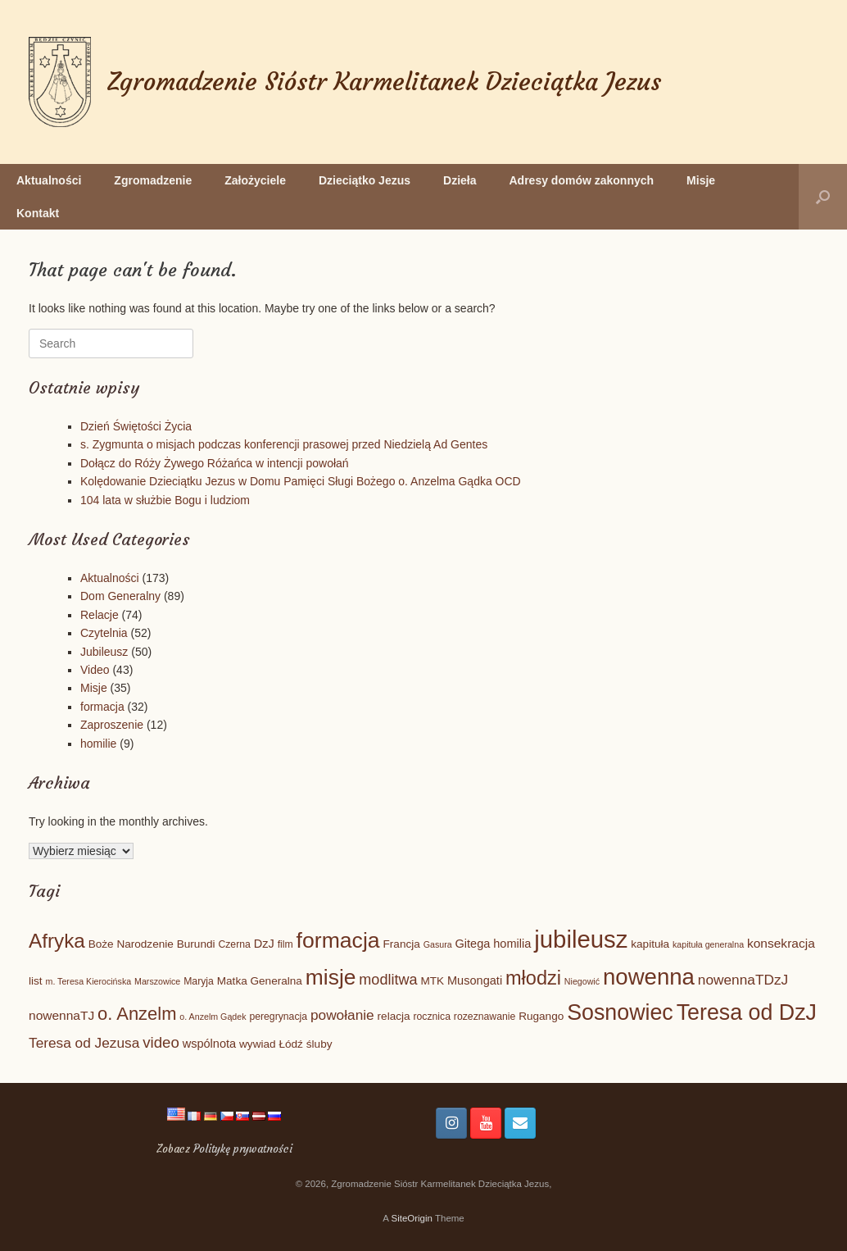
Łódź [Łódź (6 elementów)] (290, 1044)
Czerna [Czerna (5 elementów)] (234, 944)
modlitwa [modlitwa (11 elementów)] (388, 979)
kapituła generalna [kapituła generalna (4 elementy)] (708, 944)
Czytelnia (104, 632)
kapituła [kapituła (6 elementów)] (650, 944)
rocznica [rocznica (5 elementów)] (432, 1016)
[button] (823, 197)
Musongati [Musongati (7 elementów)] (474, 980)
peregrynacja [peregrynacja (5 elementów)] (278, 1016)
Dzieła (459, 180)
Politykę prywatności (242, 1149)
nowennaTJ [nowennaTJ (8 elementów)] (61, 1015)
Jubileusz (104, 651)
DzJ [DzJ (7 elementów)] (264, 943)
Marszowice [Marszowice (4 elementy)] (157, 981)
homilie (98, 743)
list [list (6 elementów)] (36, 981)
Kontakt (37, 213)
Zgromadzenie (153, 180)
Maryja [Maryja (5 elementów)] (198, 981)
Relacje (99, 614)
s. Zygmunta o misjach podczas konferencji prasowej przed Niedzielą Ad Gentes (283, 444)
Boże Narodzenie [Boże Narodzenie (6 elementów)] (131, 944)
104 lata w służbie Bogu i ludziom (165, 500)
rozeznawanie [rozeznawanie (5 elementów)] (484, 1016)
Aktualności (48, 180)
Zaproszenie (111, 724)
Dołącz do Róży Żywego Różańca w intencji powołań (214, 463)
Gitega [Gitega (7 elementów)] (473, 943)
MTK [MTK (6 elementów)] (432, 981)
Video (95, 669)
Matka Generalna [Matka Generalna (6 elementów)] (259, 981)
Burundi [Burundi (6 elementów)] (196, 944)
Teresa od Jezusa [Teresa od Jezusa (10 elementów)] (84, 1043)
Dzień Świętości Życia (136, 426)
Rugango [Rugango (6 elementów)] (541, 1016)
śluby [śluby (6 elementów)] (319, 1044)
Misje (700, 180)
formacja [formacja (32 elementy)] (338, 940)
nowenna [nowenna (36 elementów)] (649, 976)
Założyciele (255, 180)
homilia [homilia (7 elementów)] (512, 943)
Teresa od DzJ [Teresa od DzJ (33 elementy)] (747, 1012)
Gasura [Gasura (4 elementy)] (438, 944)
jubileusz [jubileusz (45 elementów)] (580, 939)
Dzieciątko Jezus (364, 180)
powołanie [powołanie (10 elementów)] (342, 1015)
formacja (102, 706)
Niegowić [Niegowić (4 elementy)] (582, 981)
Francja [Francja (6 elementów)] (401, 944)
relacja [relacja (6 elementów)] (394, 1016)
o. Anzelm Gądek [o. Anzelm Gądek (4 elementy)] (212, 1016)
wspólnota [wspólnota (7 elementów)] (210, 1043)
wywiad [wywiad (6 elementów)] (257, 1044)
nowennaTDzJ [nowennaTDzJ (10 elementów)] (743, 979)
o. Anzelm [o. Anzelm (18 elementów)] (136, 1013)
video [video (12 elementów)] (161, 1042)
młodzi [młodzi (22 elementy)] (533, 978)
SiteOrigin (412, 1218)
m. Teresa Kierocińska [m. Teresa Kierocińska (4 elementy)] (89, 981)
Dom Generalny (120, 596)
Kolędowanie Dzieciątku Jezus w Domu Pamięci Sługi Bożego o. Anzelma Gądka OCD (300, 481)
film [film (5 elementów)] (285, 944)
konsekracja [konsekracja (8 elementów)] (781, 943)
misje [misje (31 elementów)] (331, 977)
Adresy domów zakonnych (582, 180)
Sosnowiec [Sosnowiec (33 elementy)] (620, 1012)
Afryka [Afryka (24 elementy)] (57, 941)
